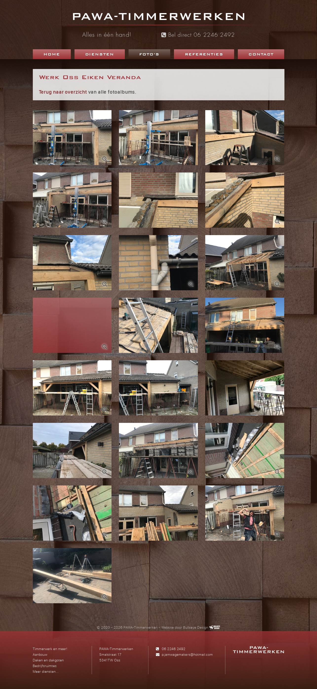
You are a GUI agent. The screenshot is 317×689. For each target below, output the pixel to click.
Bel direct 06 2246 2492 (198, 35)
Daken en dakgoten (48, 660)
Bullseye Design (195, 627)
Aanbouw (40, 654)
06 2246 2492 (174, 648)
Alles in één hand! (106, 35)
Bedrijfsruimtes (45, 665)
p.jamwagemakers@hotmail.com (187, 654)
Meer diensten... (46, 671)
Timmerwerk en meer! (50, 648)
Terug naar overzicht (63, 91)
